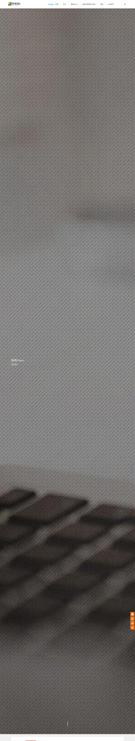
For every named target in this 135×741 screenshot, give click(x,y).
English (51, 4)
